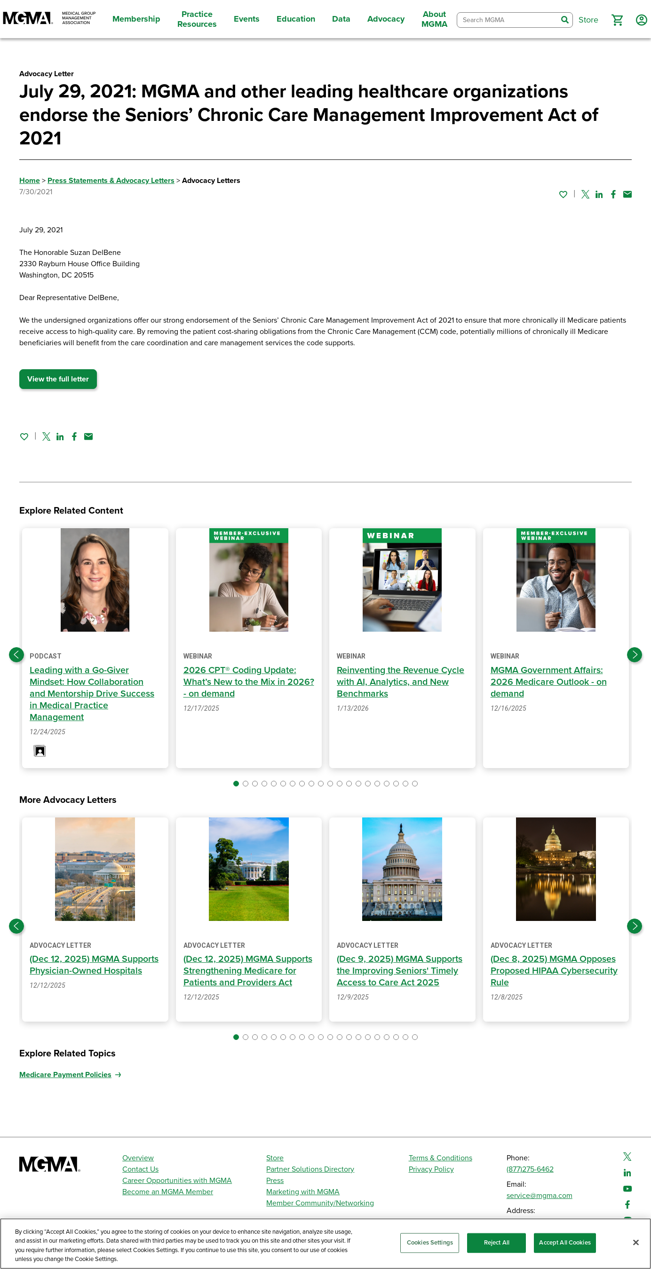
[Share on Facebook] (613, 194)
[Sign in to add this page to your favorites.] (563, 194)
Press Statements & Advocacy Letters (111, 180)
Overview (138, 1158)
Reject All (496, 1242)
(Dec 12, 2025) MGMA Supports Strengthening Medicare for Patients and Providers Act (237, 976)
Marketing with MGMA (303, 1192)
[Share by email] (627, 194)
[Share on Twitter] (585, 194)
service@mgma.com (539, 1196)
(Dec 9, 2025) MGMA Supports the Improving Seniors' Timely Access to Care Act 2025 (401, 970)
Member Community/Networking (320, 1203)
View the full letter (58, 379)
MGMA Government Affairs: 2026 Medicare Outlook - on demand (549, 682)
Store (275, 1158)
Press (275, 1181)
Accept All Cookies (564, 1242)
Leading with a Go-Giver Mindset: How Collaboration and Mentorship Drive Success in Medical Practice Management (93, 694)
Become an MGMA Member (167, 1192)
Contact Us (140, 1169)
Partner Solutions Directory (310, 1169)
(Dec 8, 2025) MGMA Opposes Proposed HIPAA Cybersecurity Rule (555, 970)
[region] (325, 1243)
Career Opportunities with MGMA (177, 1181)
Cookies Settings (430, 1242)
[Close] (636, 1242)
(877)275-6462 (530, 1169)
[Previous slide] (16, 654)
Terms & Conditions (440, 1158)
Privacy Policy (431, 1169)
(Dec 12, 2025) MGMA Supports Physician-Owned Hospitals (86, 970)
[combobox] (507, 20)
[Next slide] (634, 654)
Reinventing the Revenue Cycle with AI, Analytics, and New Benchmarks (401, 682)
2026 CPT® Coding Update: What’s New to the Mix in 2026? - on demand (241, 682)
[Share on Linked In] (599, 194)
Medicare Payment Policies (65, 1086)
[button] (617, 20)
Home (29, 180)
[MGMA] (49, 19)
